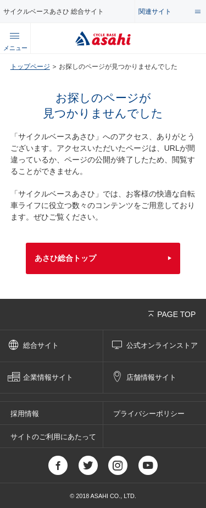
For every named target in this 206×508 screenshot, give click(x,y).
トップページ (30, 66)
